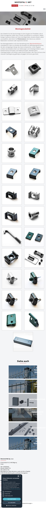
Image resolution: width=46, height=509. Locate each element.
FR (26, 5)
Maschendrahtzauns (36, 43)
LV (29, 5)
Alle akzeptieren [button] (12, 499)
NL (27, 5)
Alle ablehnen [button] (11, 502)
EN (22, 5)
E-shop (15, 5)
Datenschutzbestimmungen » (25, 503)
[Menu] (44, 9)
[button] (12, 505)
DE (24, 5)
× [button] (20, 476)
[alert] (11, 491)
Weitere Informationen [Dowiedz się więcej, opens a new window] (15, 489)
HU (33, 5)
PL (20, 5)
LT (31, 5)
